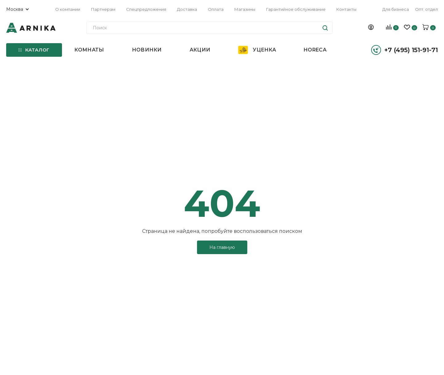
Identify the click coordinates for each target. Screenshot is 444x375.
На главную (222, 247)
